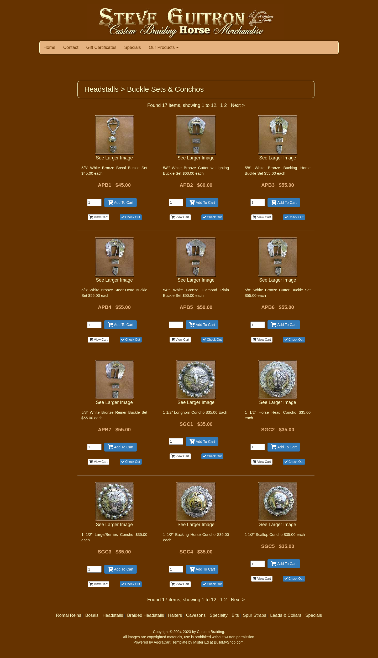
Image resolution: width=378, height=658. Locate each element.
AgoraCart (162, 642)
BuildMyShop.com (229, 642)
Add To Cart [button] (120, 202)
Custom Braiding (210, 632)
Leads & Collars (285, 615)
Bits (235, 615)
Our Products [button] (164, 47)
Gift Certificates (101, 47)
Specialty (219, 615)
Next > (238, 105)
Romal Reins (68, 615)
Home (49, 47)
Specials (132, 47)
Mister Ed (201, 642)
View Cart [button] (98, 217)
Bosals (91, 615)
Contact (70, 47)
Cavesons (196, 615)
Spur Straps (254, 615)
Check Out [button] (130, 217)
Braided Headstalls (145, 615)
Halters (175, 615)
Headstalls (112, 615)
